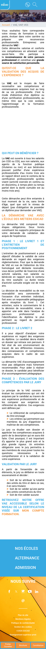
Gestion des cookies (23, 627)
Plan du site (23, 615)
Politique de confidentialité (23, 623)
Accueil (6, 24)
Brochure (23, 645)
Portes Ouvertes (8, 645)
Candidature (38, 645)
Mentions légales (23, 619)
